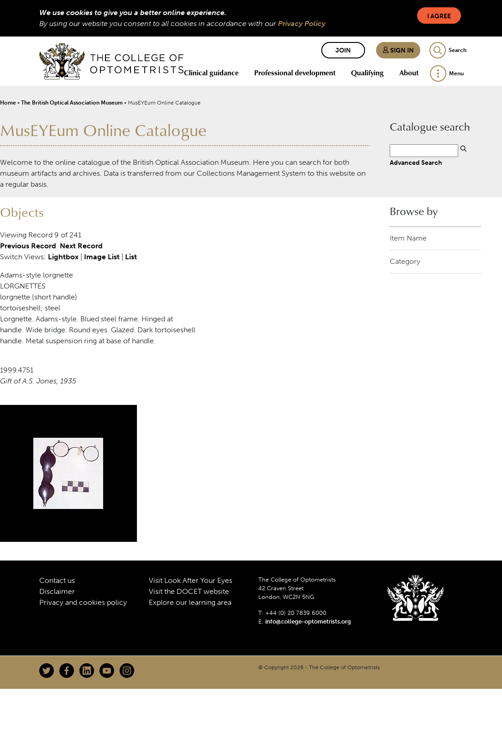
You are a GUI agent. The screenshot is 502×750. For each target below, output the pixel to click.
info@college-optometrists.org (308, 621)
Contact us (57, 580)
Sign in (398, 50)
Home (8, 103)
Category (405, 261)
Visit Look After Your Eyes (190, 580)
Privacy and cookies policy (83, 602)
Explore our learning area (190, 602)
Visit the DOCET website (189, 591)
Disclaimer (57, 591)
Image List (102, 256)
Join (343, 50)
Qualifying (367, 73)
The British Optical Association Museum (72, 103)
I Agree (439, 16)
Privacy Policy (301, 23)
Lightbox (63, 256)
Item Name (408, 238)
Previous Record (28, 245)
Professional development (294, 73)
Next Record (81, 245)
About (408, 73)
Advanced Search (416, 162)
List (131, 256)
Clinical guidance (211, 73)
